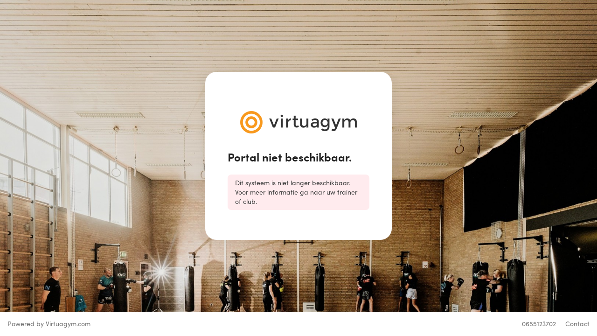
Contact (577, 323)
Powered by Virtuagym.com (48, 323)
